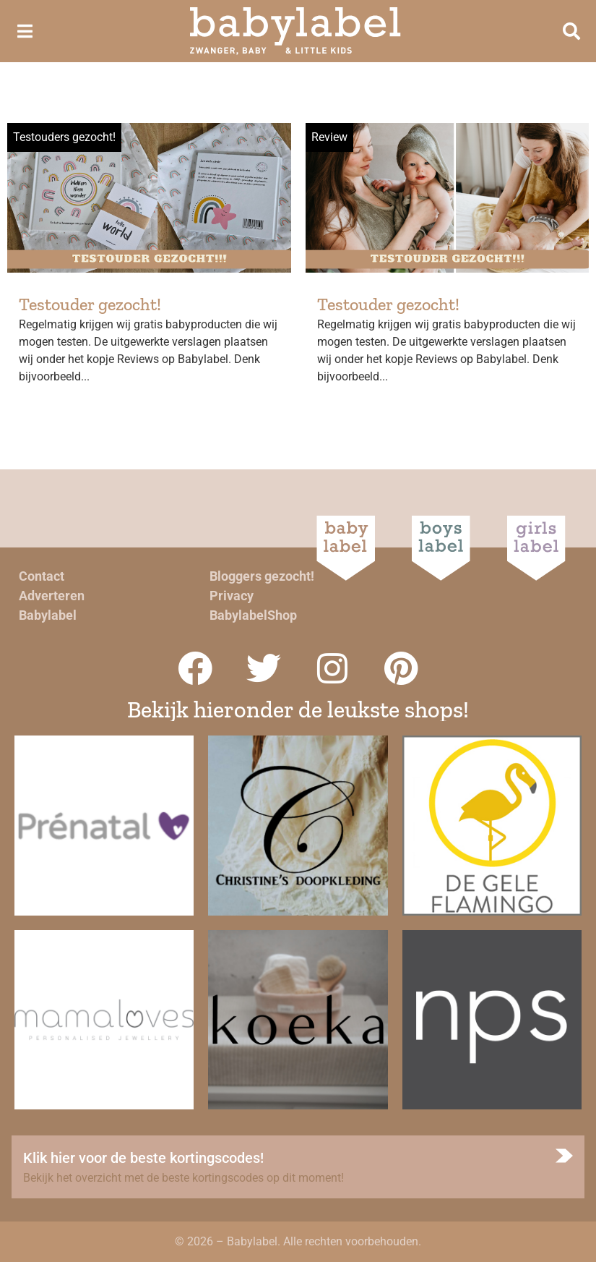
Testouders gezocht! (64, 137)
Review (329, 137)
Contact (41, 576)
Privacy (232, 595)
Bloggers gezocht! (262, 576)
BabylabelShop (253, 615)
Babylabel (48, 615)
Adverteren (52, 595)
